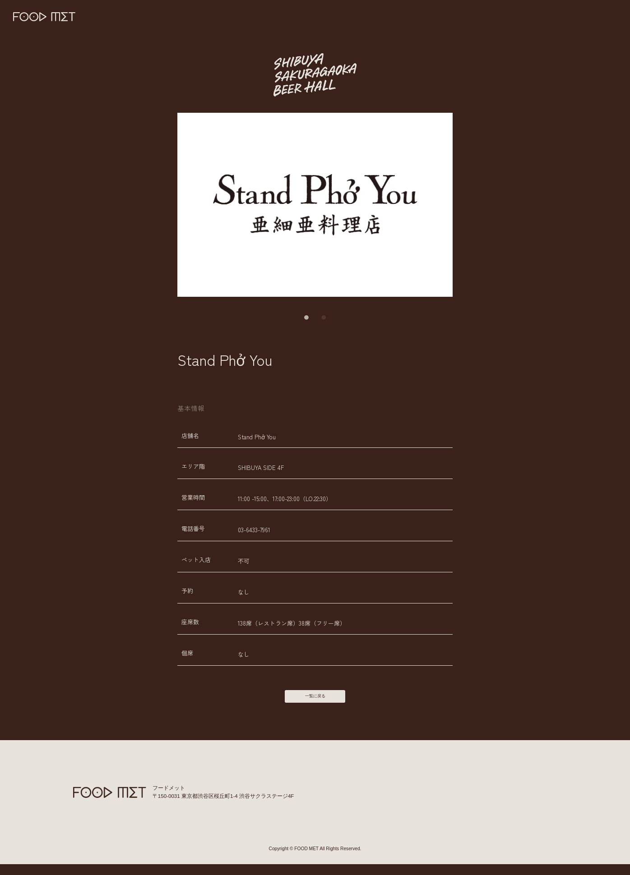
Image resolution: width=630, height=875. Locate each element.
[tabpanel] (315, 204)
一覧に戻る (315, 701)
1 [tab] (306, 317)
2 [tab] (323, 317)
